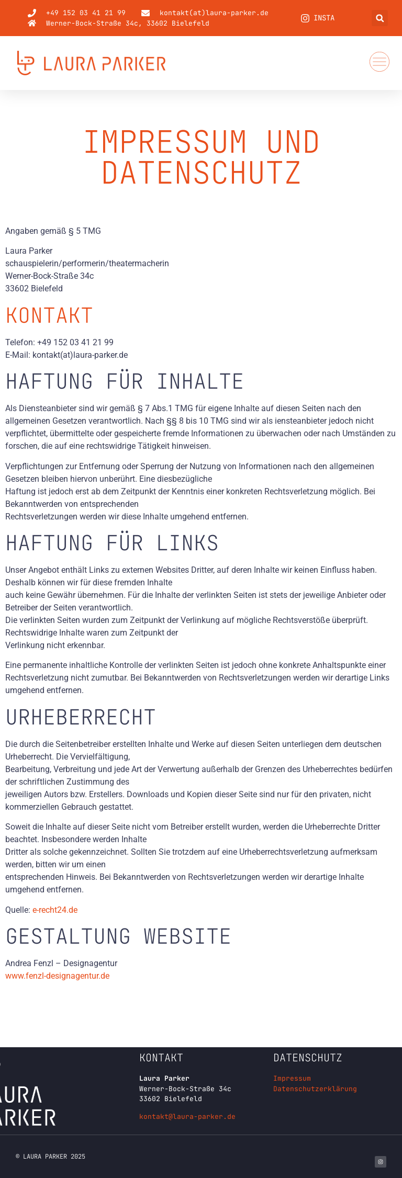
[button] (380, 18)
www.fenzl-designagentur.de (57, 976)
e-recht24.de (54, 910)
